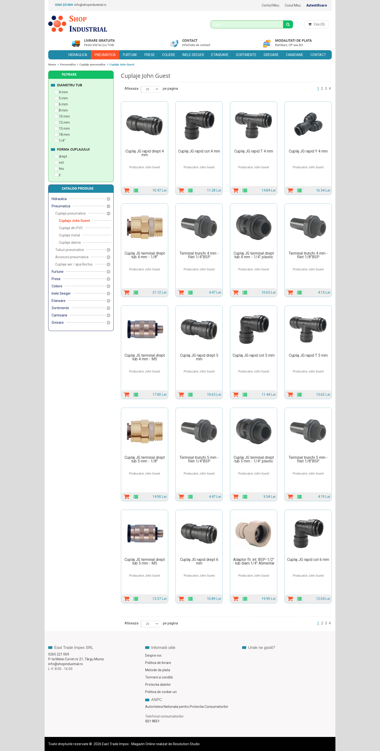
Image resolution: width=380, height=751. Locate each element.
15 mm (64, 128)
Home (52, 64)
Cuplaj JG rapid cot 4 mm (199, 151)
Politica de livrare (158, 663)
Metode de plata (157, 670)
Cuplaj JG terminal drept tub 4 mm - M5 (145, 357)
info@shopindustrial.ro (90, 5)
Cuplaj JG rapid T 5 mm (308, 355)
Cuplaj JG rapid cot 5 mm (254, 355)
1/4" (62, 141)
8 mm (63, 110)
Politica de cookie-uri (161, 692)
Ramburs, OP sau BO (289, 45)
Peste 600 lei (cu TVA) (99, 45)
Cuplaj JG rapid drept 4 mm (145, 153)
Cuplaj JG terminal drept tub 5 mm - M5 (145, 561)
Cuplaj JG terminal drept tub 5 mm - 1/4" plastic (254, 459)
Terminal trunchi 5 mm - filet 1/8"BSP (308, 459)
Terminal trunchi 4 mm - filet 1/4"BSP (199, 255)
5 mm (63, 98)
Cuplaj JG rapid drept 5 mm (199, 357)
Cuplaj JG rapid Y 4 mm (308, 151)
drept (63, 156)
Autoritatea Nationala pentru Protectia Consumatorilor (186, 707)
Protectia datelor (158, 684)
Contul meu (270, 5)
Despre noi (153, 655)
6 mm (63, 104)
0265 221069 (64, 5)
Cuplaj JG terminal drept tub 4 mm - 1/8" (145, 255)
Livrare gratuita (99, 41)
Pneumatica (68, 64)
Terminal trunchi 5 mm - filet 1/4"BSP (199, 459)
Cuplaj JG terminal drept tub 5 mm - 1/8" (145, 459)
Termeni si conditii (159, 677)
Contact (190, 41)
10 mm (64, 116)
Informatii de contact (196, 45)
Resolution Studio (186, 744)
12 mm (64, 122)
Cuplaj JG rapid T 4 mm (253, 151)
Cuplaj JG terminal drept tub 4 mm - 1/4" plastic (254, 255)
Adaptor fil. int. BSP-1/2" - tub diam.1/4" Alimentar (254, 561)
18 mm (64, 135)
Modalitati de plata (293, 41)
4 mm (63, 92)
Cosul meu (293, 5)
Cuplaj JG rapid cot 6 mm (308, 559)
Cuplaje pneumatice (92, 64)
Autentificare (316, 5)
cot (61, 162)
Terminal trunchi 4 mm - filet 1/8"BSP (308, 255)
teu (61, 168)
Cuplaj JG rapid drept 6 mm (199, 561)
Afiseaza (131, 88)
